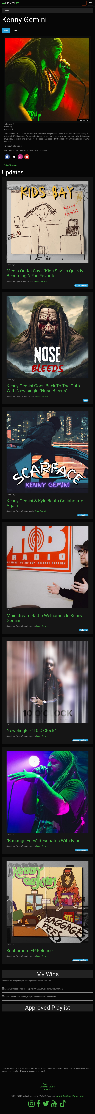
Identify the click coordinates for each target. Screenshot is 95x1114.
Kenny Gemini (41, 281)
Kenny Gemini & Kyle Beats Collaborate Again (45, 503)
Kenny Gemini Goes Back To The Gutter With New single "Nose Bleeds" (45, 388)
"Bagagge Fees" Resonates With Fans (43, 840)
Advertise (48, 1089)
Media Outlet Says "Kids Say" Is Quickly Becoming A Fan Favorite (45, 273)
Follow (6, 165)
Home (6, 11)
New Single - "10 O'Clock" (31, 730)
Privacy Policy (78, 1096)
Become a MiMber (47, 1087)
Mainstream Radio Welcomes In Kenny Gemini (44, 618)
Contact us (47, 1084)
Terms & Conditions (63, 1096)
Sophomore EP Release (30, 950)
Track (15, 30)
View (7, 31)
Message (13, 165)
